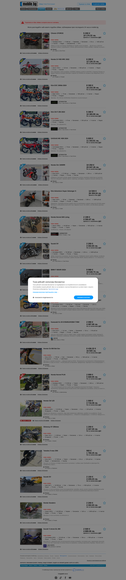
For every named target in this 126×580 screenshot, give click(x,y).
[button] (63, 292)
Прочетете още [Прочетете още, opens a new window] (53, 289)
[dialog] (63, 290)
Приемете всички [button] (83, 297)
